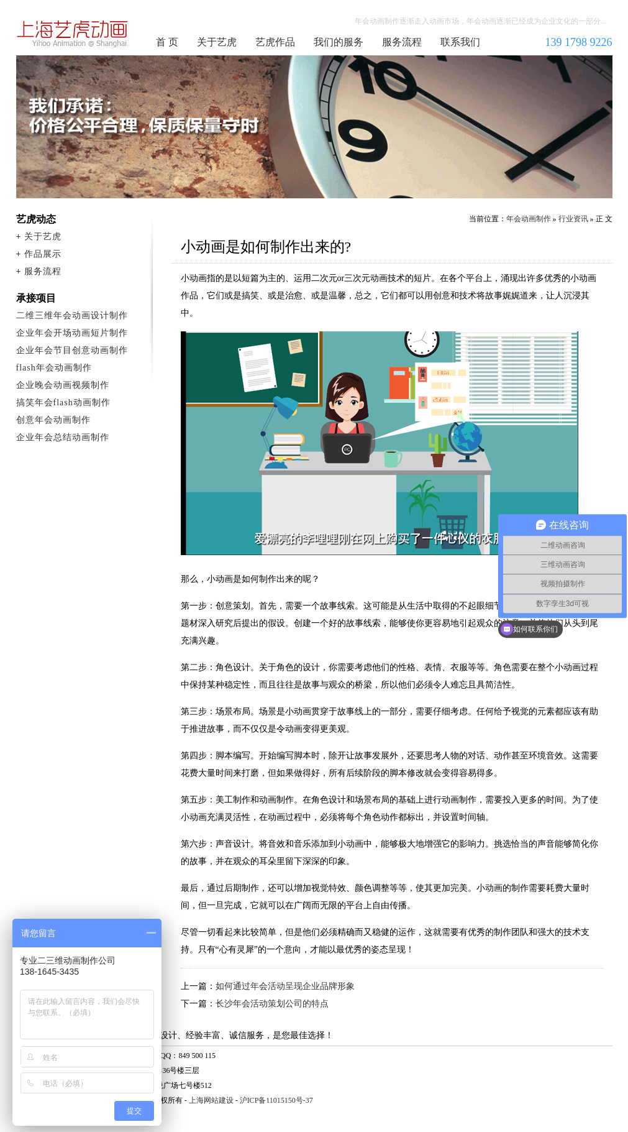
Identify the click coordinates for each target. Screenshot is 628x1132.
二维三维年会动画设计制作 (72, 315)
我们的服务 (338, 42)
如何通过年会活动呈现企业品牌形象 (285, 986)
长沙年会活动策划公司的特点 (272, 1003)
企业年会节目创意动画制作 (72, 350)
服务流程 (402, 42)
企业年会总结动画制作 (62, 437)
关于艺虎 (217, 42)
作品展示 (42, 254)
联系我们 (460, 42)
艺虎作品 (275, 42)
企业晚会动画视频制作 (62, 385)
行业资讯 (573, 218)
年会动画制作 (72, 33)
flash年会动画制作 (54, 367)
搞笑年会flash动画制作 (63, 402)
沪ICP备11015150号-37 (276, 1100)
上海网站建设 (211, 1100)
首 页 (167, 42)
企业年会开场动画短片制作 (72, 333)
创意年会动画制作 (53, 420)
